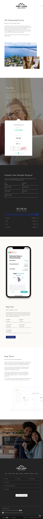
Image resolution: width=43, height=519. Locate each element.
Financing (21, 473)
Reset (21, 200)
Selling (17, 473)
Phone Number (22, 324)
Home (6, 473)
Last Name (21, 319)
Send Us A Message (21, 495)
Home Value (26, 473)
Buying (13, 473)
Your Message (8, 330)
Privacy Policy (26, 517)
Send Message (11, 337)
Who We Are (31, 473)
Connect (36, 473)
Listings (9, 473)
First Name (8, 319)
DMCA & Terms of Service (33, 517)
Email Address (9, 324)
